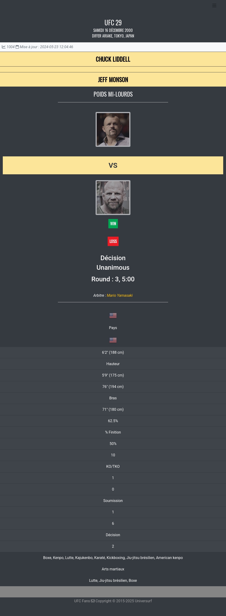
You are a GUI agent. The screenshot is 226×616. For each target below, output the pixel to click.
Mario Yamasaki (120, 295)
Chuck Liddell (113, 59)
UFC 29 (113, 22)
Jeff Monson (113, 79)
